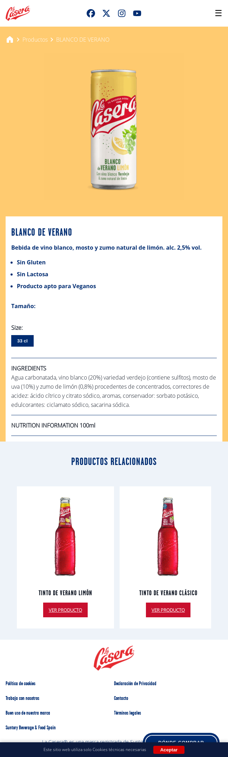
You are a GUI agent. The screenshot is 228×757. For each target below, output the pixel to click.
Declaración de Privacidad (135, 683)
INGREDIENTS (28, 368)
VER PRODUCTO (65, 610)
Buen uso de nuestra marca (28, 713)
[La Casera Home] (18, 13)
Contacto (121, 698)
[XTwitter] (106, 13)
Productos (35, 39)
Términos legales (127, 713)
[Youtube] (137, 13)
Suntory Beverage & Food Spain (31, 727)
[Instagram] (122, 13)
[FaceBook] (91, 13)
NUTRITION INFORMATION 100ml (53, 425)
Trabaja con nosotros (22, 698)
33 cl (22, 340)
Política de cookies (20, 683)
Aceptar (169, 749)
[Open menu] (218, 13)
